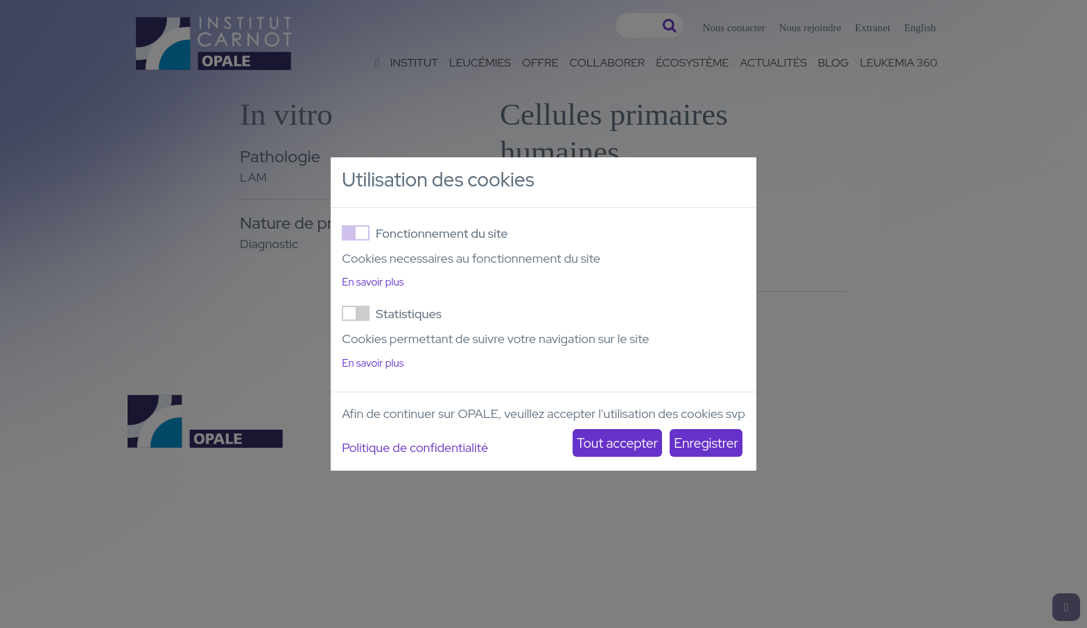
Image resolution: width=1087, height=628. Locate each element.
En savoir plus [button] (372, 282)
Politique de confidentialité (415, 447)
